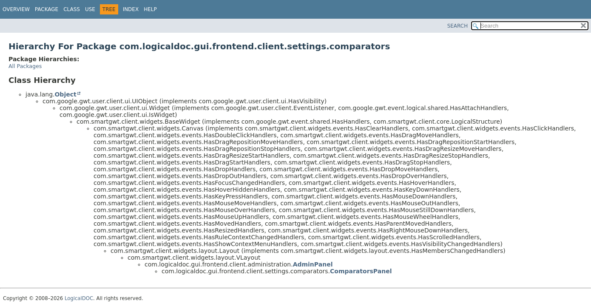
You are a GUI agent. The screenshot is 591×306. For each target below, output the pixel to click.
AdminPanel (313, 264)
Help (150, 9)
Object (65, 94)
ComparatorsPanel (361, 271)
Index (131, 9)
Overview (16, 9)
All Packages (25, 66)
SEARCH (457, 26)
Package (46, 9)
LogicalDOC (79, 298)
